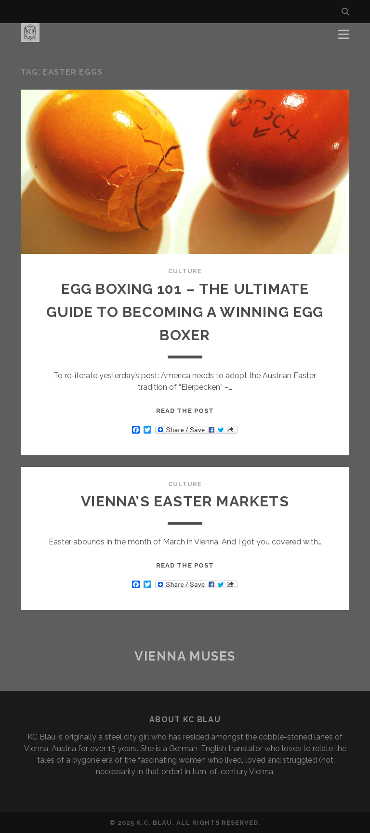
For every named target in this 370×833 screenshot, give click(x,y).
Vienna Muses (185, 656)
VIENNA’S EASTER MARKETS (185, 501)
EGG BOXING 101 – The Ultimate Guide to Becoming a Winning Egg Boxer (184, 312)
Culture (185, 271)
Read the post (185, 410)
